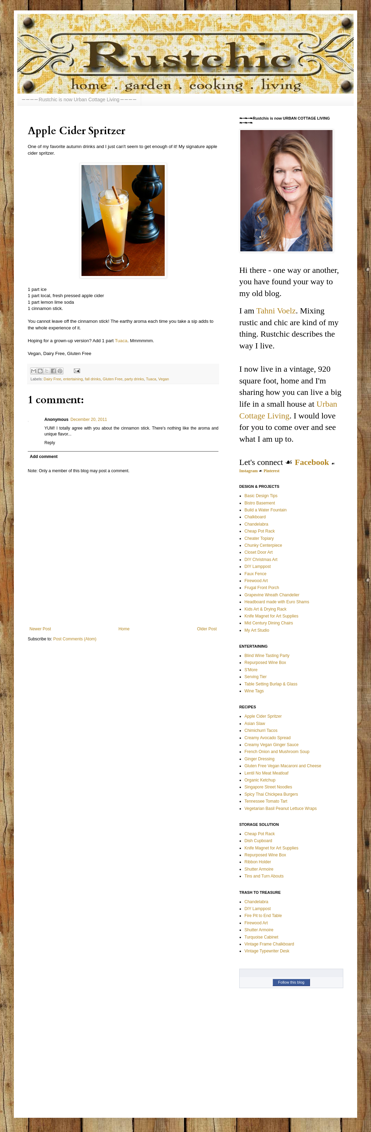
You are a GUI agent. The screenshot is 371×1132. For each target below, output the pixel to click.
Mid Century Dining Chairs (268, 623)
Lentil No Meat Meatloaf (266, 773)
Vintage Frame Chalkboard (269, 944)
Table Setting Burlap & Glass (270, 684)
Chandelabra (256, 524)
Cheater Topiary (259, 538)
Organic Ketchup (259, 780)
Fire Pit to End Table (263, 915)
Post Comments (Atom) (74, 639)
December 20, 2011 (88, 419)
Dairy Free (52, 379)
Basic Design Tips (260, 495)
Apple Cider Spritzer (263, 716)
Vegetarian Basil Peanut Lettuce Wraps (280, 808)
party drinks (134, 379)
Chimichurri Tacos (260, 730)
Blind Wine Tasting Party (267, 655)
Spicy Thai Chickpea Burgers (271, 794)
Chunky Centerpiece (263, 545)
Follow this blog (291, 982)
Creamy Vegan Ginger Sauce (271, 744)
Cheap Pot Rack (259, 531)
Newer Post (40, 629)
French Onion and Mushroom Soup (276, 751)
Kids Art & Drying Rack (265, 609)
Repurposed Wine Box (265, 662)
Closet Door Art (258, 552)
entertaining (73, 379)
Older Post (207, 629)
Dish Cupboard (258, 840)
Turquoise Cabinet (261, 937)
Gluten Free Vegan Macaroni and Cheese (282, 765)
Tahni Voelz (276, 310)
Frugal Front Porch (261, 587)
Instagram (248, 470)
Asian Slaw (254, 723)
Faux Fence (255, 573)
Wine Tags (254, 691)
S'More (251, 669)
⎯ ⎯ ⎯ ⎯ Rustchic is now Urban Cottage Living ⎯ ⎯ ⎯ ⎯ (79, 99)
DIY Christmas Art (260, 559)
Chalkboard (255, 517)
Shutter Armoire (258, 869)
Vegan (163, 379)
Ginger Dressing (259, 759)
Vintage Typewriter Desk (267, 951)
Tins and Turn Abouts (264, 876)
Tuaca (121, 340)
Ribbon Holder (257, 861)
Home (124, 629)
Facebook (312, 462)
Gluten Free (112, 379)
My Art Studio (256, 630)
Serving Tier (255, 676)
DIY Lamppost (257, 566)
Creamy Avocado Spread (267, 737)
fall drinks (93, 379)
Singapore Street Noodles (268, 787)
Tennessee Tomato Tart (265, 801)
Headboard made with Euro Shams (276, 601)
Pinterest (271, 470)
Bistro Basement (259, 503)
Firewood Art (256, 580)
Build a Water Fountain (265, 510)
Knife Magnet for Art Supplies (271, 616)
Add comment (44, 456)
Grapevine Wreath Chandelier (272, 595)
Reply (49, 442)
